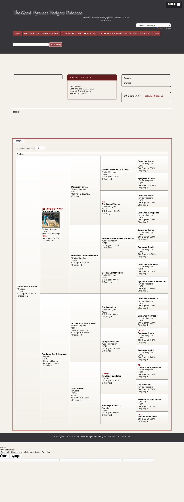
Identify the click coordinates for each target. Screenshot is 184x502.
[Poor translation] (15, 455)
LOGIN (156, 33)
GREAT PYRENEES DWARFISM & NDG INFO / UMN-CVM (124, 33)
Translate (164, 28)
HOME (17, 33)
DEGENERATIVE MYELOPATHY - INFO (79, 33)
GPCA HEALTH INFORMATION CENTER (41, 33)
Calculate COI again (154, 96)
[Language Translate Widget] (153, 25)
